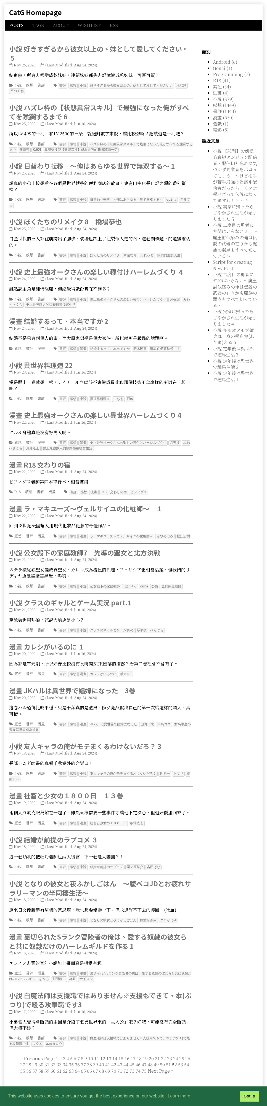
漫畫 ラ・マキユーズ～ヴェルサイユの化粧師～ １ (86, 504)
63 (71, 1063)
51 (168, 1056)
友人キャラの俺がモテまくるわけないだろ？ (123, 768)
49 (156, 1056)
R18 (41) (222, 80)
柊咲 (72, 971)
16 (127, 1050)
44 (125, 1056)
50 (162, 1056)
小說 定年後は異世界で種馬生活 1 (233, 376)
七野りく (130, 582)
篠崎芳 (24, 148)
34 (65, 1056)
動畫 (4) (221, 93)
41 (107, 1056)
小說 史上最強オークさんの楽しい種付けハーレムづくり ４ (96, 270)
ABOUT (61, 25)
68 (101, 1063)
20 (151, 1050)
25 (181, 1050)
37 (83, 1056)
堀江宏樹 (183, 532)
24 (175, 1050)
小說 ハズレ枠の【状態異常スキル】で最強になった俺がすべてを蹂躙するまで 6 (99, 111)
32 (53, 1056)
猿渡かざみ (148, 913)
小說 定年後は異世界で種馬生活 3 (233, 351)
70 (113, 1063)
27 (22, 1056)
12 (102, 1050)
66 (89, 1063)
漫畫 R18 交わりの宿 (39, 461)
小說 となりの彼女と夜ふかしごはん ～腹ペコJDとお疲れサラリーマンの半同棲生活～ (100, 881)
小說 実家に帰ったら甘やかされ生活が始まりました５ (235, 212)
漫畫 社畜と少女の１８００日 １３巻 (66, 789)
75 (144, 1063)
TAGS (38, 25)
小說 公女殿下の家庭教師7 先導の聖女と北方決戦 (84, 548)
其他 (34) (222, 87)
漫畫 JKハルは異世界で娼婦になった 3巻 (72, 685)
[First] (21, 1050)
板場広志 (136, 817)
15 (120, 1050)
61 (59, 1063)
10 (90, 1050)
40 (101, 1056)
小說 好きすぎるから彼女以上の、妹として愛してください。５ (99, 53)
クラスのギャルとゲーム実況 (111, 625)
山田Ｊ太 (147, 719)
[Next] (159, 1063)
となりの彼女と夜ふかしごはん (113, 913)
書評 (41, 85)
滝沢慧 (181, 85)
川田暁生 (59, 971)
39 (95, 1056)
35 (71, 1056)
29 (34, 1056)
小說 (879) (223, 99)
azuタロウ (54, 1035)
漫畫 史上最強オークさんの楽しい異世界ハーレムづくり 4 (95, 412)
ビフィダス (138, 488)
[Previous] (39, 1050)
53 (180, 1056)
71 (119, 1063)
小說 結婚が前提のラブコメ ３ (53, 833)
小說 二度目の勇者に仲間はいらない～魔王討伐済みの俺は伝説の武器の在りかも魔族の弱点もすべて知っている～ (235, 289)
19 (145, 1050)
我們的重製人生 (168, 253)
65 (83, 1063)
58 (40, 1063)
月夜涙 (175, 297)
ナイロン (86, 971)
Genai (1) (222, 68)
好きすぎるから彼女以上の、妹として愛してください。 (131, 85)
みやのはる (165, 532)
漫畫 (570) (223, 117)
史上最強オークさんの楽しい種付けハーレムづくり (128, 297)
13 (108, 1050)
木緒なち (130, 253)
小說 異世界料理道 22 (41, 362)
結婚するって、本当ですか (110, 346)
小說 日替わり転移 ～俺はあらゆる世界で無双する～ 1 (92, 165)
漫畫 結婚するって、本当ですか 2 (58, 318)
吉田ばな (153, 860)
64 (77, 1063)
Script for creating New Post (232, 265)
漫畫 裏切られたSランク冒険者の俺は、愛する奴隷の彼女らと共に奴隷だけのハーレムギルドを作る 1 (98, 934)
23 (169, 1050)
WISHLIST (89, 25)
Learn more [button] (179, 1096)
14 (114, 1050)
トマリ (178, 768)
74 (138, 1063)
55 (22, 1063)
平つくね (17, 90)
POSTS (16, 25)
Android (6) (225, 62)
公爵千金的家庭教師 (166, 582)
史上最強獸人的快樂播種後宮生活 (51, 302)
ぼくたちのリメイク (105, 253)
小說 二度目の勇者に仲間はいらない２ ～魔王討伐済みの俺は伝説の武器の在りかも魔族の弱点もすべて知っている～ (235, 240)
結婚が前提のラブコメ (106, 860)
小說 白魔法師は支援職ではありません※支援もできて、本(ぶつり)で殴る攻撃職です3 (100, 992)
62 (65, 1063)
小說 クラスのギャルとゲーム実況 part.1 (70, 598)
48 (150, 1056)
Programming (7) (231, 74)
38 (89, 1056)
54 (186, 1056)
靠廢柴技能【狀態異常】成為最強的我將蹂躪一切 (80, 148)
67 (95, 1063)
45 (131, 1056)
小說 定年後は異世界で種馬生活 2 (233, 364)
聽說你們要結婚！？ (165, 346)
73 (131, 1063)
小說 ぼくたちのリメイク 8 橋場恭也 (65, 220)
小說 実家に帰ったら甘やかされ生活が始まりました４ (235, 317)
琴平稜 (142, 625)
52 (104, 1059)
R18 (17, 488)
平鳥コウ (164, 719)
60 (53, 1063)
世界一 (165, 768)
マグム (38, 1035)
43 (119, 1056)
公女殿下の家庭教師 (105, 582)
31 (46, 1056)
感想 (29, 85)
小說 (18, 85)
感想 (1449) (224, 105)
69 (107, 1063)
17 (133, 1050)
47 (144, 1056)
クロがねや (168, 913)
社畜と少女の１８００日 (108, 817)
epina (171, 198)
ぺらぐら (156, 625)
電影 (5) (221, 130)
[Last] (172, 1063)
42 (113, 1056)
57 (34, 1063)
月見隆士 (32, 444)
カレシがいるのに (103, 669)
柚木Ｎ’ (126, 669)
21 (157, 1050)
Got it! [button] (249, 1096)
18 (139, 1050)
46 (138, 1056)
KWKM (37, 148)
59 (46, 1063)
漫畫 (41, 345)
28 (28, 1056)
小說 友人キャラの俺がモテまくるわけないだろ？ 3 (85, 740)
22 (163, 1050)
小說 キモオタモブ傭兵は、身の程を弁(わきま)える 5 (233, 336)
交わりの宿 (118, 488)
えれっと (147, 253)
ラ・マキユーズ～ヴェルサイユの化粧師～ (121, 532)
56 (28, 1063)
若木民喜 (140, 346)
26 (187, 1050)
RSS (114, 25)
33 (59, 1056)
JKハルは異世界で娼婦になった (113, 719)
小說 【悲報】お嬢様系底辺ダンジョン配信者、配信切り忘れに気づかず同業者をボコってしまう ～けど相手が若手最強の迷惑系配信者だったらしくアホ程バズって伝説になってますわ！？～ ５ (235, 175)
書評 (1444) (224, 111)
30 (40, 1056)
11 (96, 1050)
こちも (118, 396)
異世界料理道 (100, 396)
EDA (130, 396)
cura (144, 582)
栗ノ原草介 (135, 860)
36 (77, 1056)
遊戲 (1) (221, 123)
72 (125, 1063)
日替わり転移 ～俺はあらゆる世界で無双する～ (126, 198)
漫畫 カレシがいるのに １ (47, 642)
